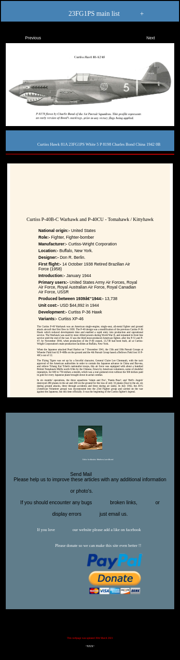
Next (158, 36)
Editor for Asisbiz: (90, 460)
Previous (25, 36)
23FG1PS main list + (90, 14)
